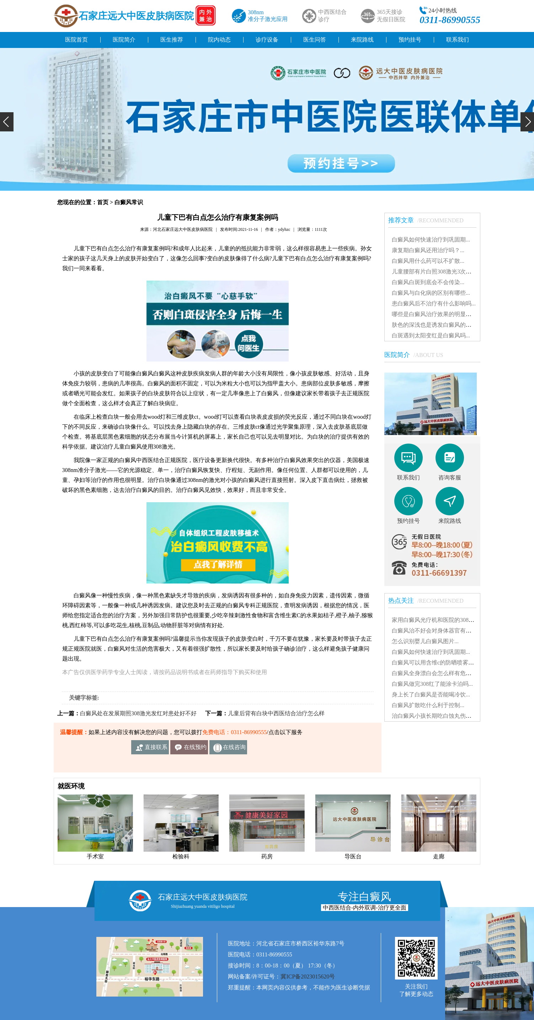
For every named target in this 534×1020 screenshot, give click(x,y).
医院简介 (124, 40)
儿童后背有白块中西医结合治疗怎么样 (276, 713)
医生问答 (314, 40)
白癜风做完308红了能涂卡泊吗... (432, 684)
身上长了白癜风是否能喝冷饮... (431, 694)
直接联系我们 (156, 749)
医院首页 (76, 40)
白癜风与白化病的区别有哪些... (431, 293)
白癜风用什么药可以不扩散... (428, 261)
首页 (102, 202)
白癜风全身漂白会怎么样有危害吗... (436, 673)
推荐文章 (429, 220)
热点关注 (429, 600)
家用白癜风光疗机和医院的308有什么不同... (446, 620)
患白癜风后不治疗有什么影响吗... (434, 303)
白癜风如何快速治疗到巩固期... (431, 240)
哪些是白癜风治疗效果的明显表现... (436, 314)
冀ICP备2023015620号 (308, 976)
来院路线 (362, 40)
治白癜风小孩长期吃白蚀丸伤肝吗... (436, 716)
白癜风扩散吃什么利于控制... (428, 705)
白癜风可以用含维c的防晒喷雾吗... (435, 663)
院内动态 (219, 40)
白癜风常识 (128, 202)
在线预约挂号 (195, 749)
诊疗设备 (267, 40)
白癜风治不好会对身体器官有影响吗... (439, 631)
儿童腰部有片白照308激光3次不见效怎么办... (448, 271)
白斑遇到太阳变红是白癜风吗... (431, 335)
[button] (7, 121)
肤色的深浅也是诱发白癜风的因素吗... (439, 325)
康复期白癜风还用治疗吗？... (428, 250)
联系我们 (457, 40)
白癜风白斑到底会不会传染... (428, 282)
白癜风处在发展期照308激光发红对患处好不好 (138, 713)
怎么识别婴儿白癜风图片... (425, 641)
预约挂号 (410, 40)
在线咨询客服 (234, 749)
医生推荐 (171, 40)
